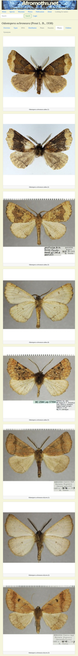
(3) (39, 265)
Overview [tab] (6, 28)
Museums (21, 12)
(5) (39, 420)
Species (12, 12)
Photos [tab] (59, 28)
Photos (30, 12)
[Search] (11, 16)
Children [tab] (68, 28)
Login (35, 16)
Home (4, 12)
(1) (39, 109)
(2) (39, 187)
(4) (39, 342)
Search (27, 16)
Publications (40, 12)
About (49, 12)
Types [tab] (16, 28)
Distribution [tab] (32, 28)
